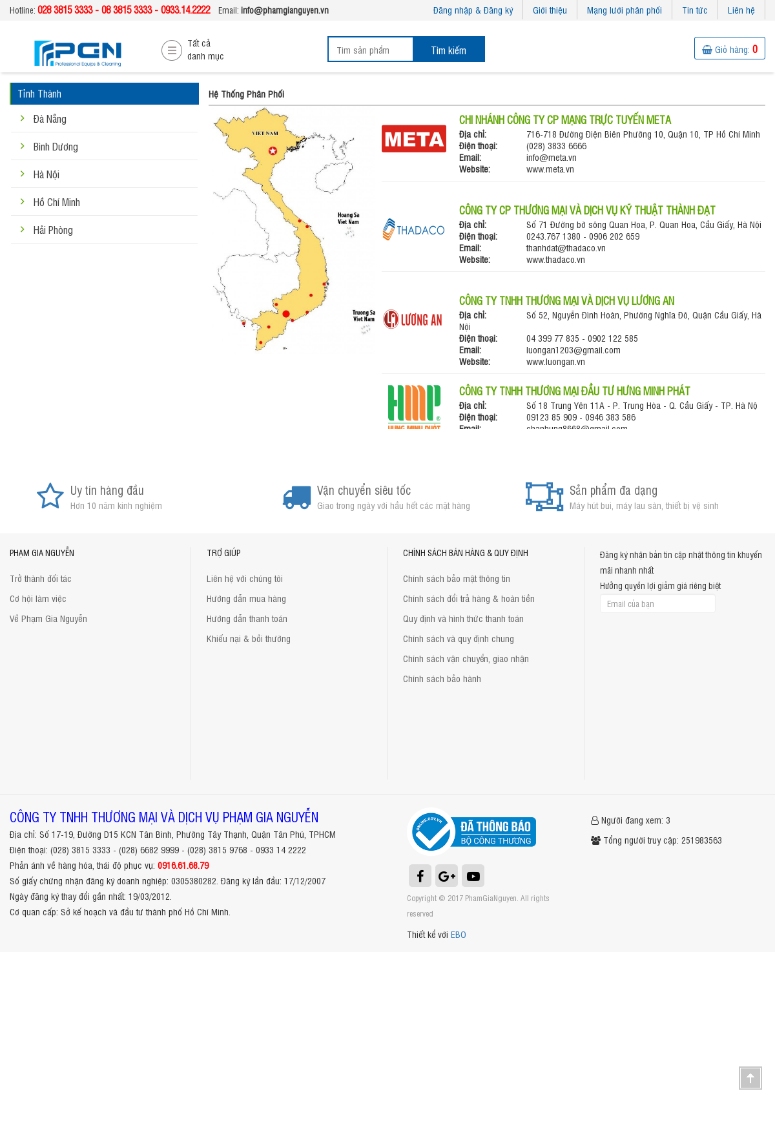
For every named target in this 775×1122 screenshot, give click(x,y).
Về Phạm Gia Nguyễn (48, 618)
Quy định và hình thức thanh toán (463, 618)
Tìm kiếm (448, 50)
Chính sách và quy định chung (458, 638)
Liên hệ (741, 9)
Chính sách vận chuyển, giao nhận (466, 658)
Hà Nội (46, 174)
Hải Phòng (53, 229)
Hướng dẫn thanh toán (247, 618)
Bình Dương (56, 146)
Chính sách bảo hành (442, 678)
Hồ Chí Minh (57, 201)
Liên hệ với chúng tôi (245, 578)
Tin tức (695, 9)
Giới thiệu (550, 9)
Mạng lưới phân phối (624, 9)
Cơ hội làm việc (38, 598)
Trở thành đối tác (41, 578)
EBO (458, 934)
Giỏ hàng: (730, 49)
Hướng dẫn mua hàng (246, 598)
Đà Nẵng (50, 118)
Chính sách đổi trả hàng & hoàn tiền (469, 598)
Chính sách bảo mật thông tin (456, 578)
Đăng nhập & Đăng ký (473, 9)
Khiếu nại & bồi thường (249, 638)
